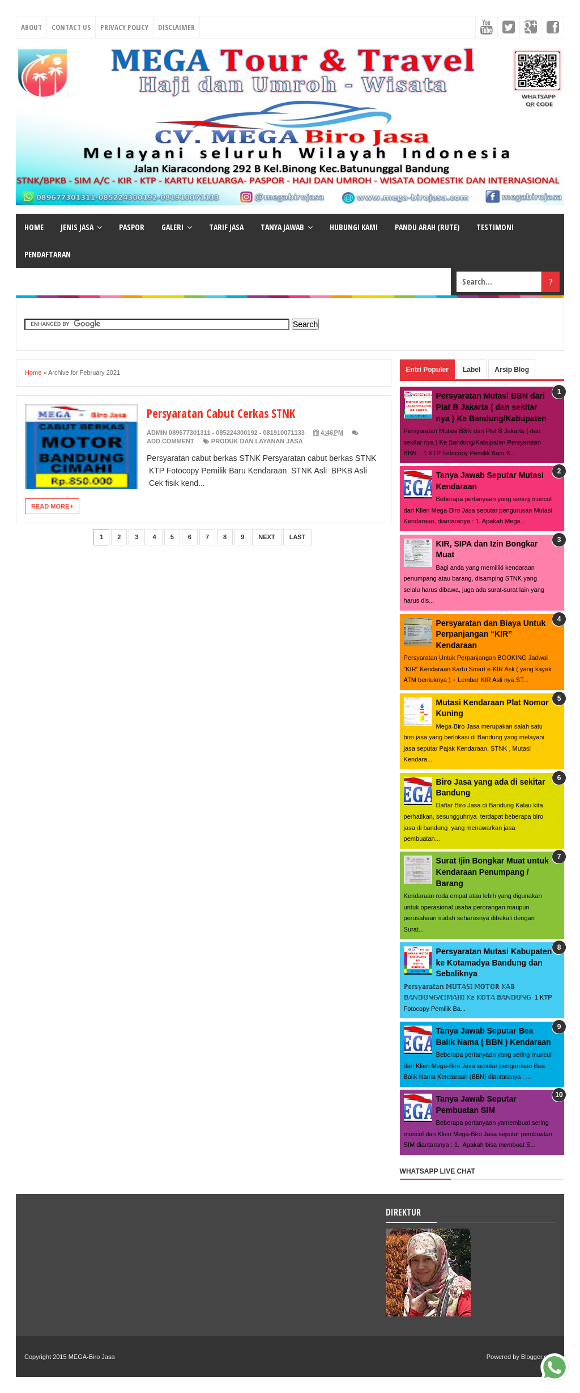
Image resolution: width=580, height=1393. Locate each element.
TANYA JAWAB (282, 227)
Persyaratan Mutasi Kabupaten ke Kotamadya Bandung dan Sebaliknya (494, 962)
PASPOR (131, 227)
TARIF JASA (226, 227)
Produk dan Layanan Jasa (257, 441)
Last (297, 537)
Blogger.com (538, 1356)
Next (266, 537)
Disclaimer (176, 27)
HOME (34, 227)
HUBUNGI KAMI (354, 227)
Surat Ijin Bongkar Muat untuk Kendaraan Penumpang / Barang (492, 871)
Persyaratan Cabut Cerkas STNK (224, 412)
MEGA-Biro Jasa (92, 1356)
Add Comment (170, 441)
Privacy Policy (124, 27)
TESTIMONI (495, 227)
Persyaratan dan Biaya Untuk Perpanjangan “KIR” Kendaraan (491, 634)
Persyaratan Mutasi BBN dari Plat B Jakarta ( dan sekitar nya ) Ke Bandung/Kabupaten (491, 406)
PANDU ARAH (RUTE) (427, 227)
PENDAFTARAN (47, 254)
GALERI (172, 227)
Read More (52, 506)
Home (33, 372)
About (31, 27)
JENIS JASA (77, 227)
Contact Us (71, 27)
